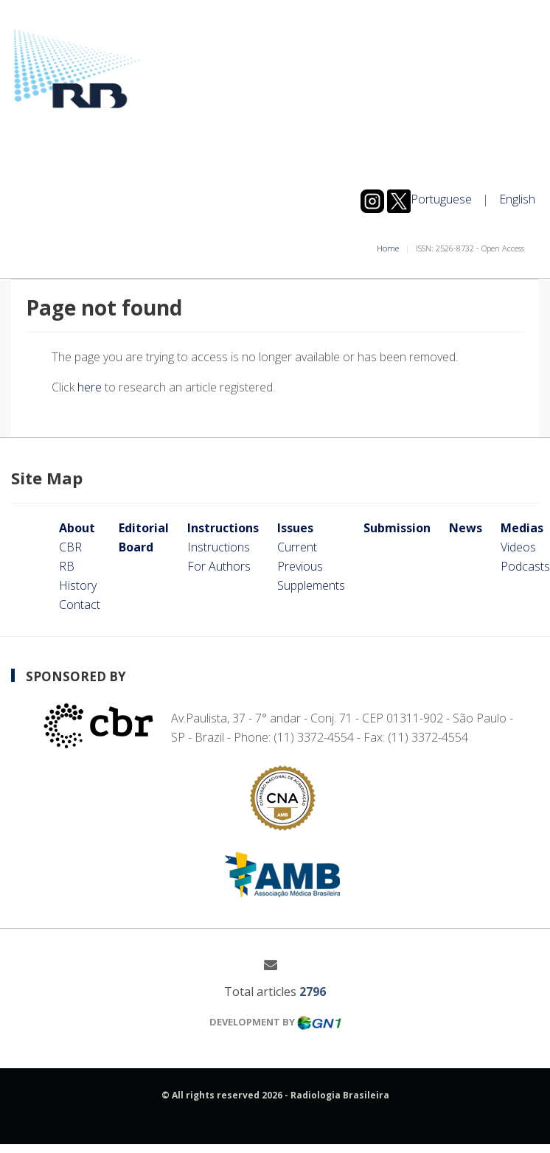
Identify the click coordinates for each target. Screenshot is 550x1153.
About (77, 528)
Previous (300, 566)
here (89, 387)
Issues (295, 528)
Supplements (311, 585)
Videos (518, 547)
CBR (70, 547)
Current (297, 547)
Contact (79, 604)
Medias (522, 528)
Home (388, 248)
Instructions (223, 528)
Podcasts (525, 566)
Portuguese (441, 199)
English (517, 199)
